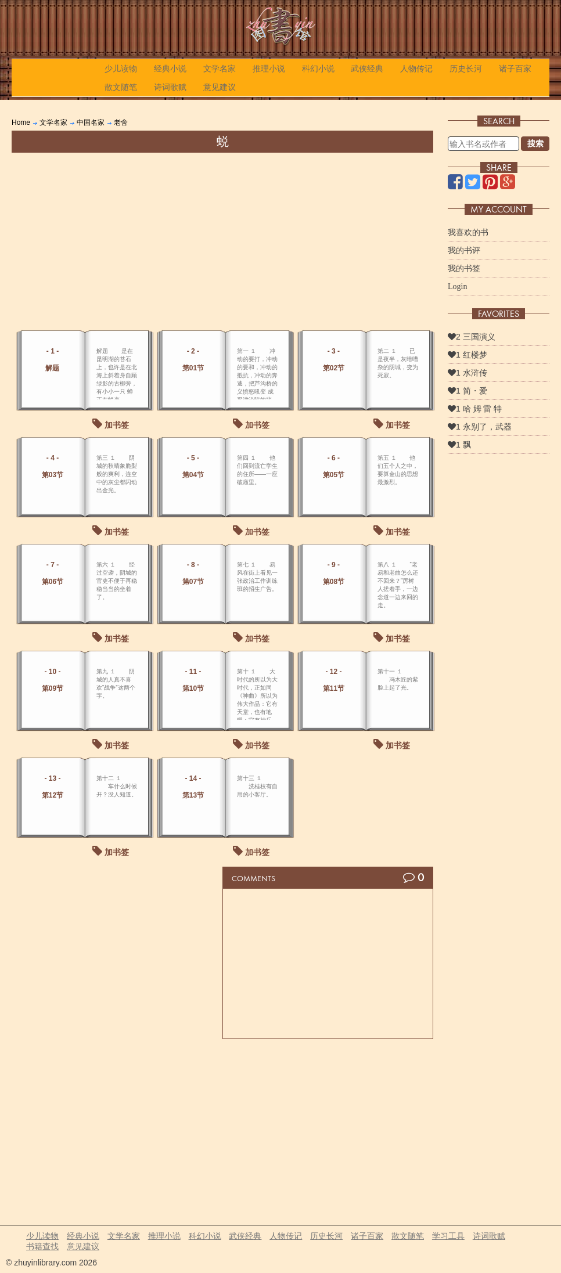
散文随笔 (121, 87)
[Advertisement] (222, 239)
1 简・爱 (467, 390)
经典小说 (170, 68)
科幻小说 (318, 68)
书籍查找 (42, 1246)
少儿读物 (121, 68)
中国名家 (91, 122)
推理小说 (269, 68)
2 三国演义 (471, 336)
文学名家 (219, 68)
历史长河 (465, 68)
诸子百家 (515, 68)
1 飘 (459, 444)
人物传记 (416, 68)
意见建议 (219, 87)
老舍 (121, 122)
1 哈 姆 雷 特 (475, 408)
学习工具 (448, 1235)
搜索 (535, 143)
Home (21, 122)
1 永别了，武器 (480, 426)
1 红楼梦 (467, 354)
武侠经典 (367, 68)
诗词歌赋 (170, 87)
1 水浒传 (467, 372)
